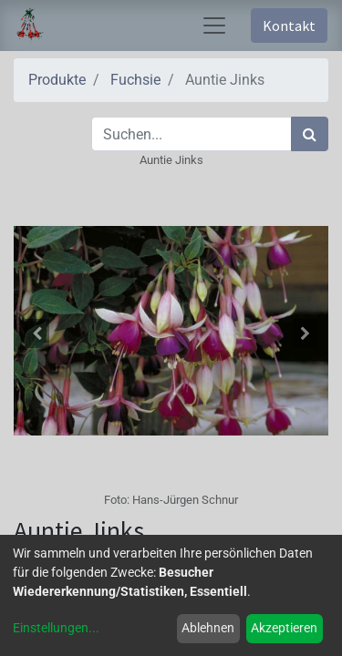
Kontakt (289, 25)
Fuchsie (135, 79)
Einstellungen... (56, 627)
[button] (37, 333)
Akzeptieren (284, 627)
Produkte (57, 79)
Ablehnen (207, 627)
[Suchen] (309, 134)
